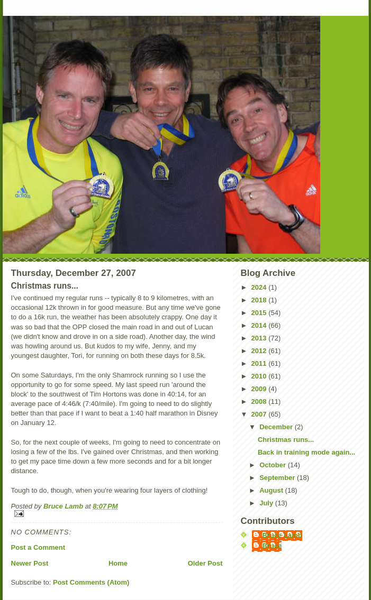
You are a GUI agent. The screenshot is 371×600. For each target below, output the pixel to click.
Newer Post (30, 563)
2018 (260, 300)
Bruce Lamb (64, 506)
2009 (260, 389)
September (278, 478)
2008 (260, 401)
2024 (260, 287)
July (267, 503)
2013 (260, 338)
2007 (260, 414)
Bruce (272, 546)
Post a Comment (38, 547)
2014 (260, 325)
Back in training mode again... (306, 452)
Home (118, 563)
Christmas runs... (286, 440)
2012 (260, 351)
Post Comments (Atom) (91, 582)
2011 (260, 363)
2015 (260, 313)
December (276, 427)
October (273, 465)
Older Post (205, 563)
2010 (260, 376)
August (272, 490)
